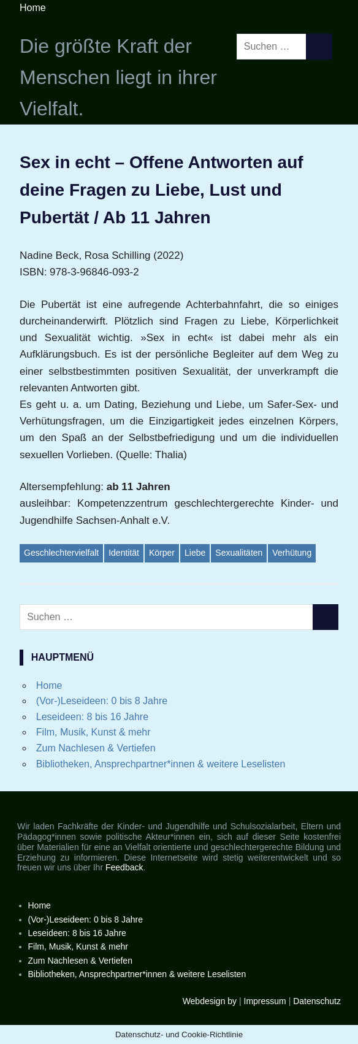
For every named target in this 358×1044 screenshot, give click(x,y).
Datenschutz (317, 1001)
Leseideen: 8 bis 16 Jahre (92, 717)
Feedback (124, 867)
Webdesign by (210, 1001)
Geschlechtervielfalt (61, 553)
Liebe (195, 553)
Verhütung (291, 553)
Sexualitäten (238, 553)
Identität (124, 553)
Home (33, 7)
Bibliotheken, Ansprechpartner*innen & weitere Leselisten (160, 764)
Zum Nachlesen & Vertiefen (96, 748)
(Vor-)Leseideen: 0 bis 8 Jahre (101, 701)
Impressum (265, 1001)
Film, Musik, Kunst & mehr (93, 732)
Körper (162, 553)
